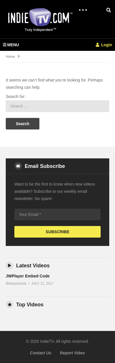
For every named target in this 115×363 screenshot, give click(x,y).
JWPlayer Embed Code (28, 276)
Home (10, 57)
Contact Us (40, 353)
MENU (11, 44)
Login (104, 44)
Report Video (72, 353)
